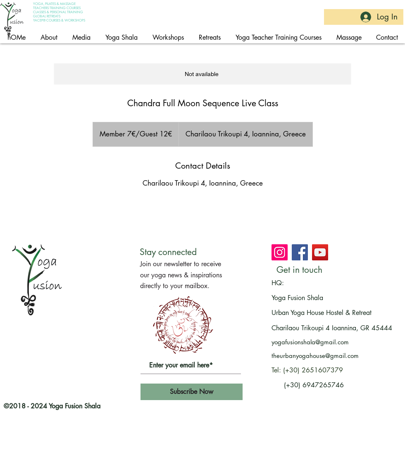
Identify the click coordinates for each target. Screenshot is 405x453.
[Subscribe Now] (192, 392)
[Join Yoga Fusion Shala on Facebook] (300, 252)
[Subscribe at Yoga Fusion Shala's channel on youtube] (320, 252)
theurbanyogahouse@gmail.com (315, 356)
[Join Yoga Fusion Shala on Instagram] (280, 252)
